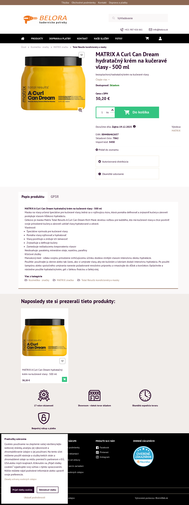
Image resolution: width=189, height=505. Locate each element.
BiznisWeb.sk (162, 498)
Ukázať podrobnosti (34, 497)
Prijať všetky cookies (22, 489)
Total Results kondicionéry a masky (100, 280)
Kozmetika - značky (39, 280)
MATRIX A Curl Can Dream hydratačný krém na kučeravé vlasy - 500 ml (42, 370)
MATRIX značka (65, 280)
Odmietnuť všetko (47, 489)
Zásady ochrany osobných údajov (20, 479)
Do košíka (141, 112)
